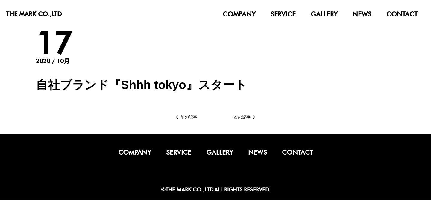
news (362, 14)
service (283, 14)
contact (402, 14)
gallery (324, 14)
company (239, 14)
